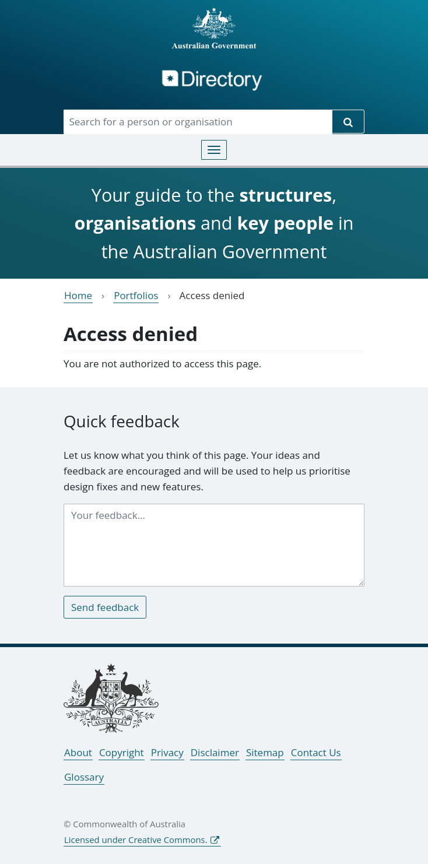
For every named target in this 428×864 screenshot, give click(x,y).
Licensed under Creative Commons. (136, 839)
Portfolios (136, 295)
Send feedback (105, 607)
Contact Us (316, 752)
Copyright (121, 752)
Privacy (167, 752)
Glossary (84, 777)
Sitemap (265, 752)
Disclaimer (215, 752)
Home (78, 295)
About (78, 752)
